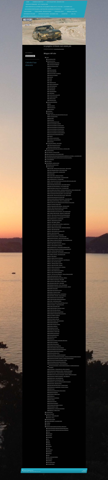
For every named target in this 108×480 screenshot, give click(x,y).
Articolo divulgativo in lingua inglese (56, 129)
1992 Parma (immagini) (53, 403)
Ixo (48, 439)
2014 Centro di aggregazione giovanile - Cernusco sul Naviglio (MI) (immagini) (65, 356)
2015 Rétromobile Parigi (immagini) (56, 351)
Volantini (51, 136)
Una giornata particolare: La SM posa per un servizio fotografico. (59, 157)
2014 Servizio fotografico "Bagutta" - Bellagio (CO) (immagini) (61, 358)
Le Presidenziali (52, 87)
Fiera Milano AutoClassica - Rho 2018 (56, 279)
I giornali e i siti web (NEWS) (54, 139)
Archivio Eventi (50, 166)
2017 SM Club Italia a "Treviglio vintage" (57, 308)
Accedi (84, 470)
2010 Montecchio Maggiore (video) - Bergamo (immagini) (60, 371)
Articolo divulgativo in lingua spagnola (57, 132)
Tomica (48, 444)
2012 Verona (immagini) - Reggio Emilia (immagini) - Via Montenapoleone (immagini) (64, 366)
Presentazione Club (51, 59)
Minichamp (49, 433)
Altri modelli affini (51, 462)
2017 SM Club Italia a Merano (54, 310)
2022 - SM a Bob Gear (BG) (54, 229)
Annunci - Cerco (50, 417)
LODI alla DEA (52, 173)
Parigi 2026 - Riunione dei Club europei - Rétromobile (60, 168)
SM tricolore (51, 120)
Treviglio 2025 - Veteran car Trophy (56, 175)
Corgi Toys (49, 435)
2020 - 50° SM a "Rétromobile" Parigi (56, 250)
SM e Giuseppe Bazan (53, 116)
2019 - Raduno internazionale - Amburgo (57, 267)
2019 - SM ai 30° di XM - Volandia (55, 265)
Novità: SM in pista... (53, 336)
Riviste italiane (52, 105)
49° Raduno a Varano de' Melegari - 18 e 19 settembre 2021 (60, 240)
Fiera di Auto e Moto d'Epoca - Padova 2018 (57, 281)
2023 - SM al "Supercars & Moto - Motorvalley (58, 207)
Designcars (49, 437)
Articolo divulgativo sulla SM (55, 123)
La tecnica (51, 77)
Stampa (24, 470)
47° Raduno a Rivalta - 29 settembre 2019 (57, 254)
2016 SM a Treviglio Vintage (54, 324)
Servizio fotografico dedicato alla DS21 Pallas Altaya (57, 428)
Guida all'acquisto (52, 100)
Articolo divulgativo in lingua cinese (56, 125)
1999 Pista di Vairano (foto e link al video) (57, 390)
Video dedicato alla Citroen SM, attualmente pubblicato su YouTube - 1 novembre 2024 (63, 155)
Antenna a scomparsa (53, 75)
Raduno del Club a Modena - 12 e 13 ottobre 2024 (59, 186)
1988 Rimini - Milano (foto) (54, 410)
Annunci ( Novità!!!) (50, 414)
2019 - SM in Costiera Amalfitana (55, 272)
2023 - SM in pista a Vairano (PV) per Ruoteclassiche (59, 215)
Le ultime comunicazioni (54, 138)
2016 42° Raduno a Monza (54, 319)
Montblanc (49, 460)
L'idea (50, 68)
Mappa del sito (30, 470)
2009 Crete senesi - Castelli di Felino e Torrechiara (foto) (60, 372)
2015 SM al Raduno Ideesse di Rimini (56, 347)
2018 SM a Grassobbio (53, 288)
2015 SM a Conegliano (53, 342)
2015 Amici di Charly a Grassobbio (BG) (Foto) (58, 340)
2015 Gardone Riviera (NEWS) (55, 345)
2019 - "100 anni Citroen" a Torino (55, 263)
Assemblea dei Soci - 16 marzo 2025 (56, 179)
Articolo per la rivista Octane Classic (56, 134)
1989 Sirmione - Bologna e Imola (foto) (56, 408)
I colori (50, 80)
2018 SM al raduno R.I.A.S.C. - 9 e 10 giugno (57, 293)
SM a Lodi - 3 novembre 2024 (55, 182)
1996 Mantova (51, 396)
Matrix (48, 442)
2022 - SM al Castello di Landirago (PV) (56, 231)
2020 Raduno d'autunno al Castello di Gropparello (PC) (60, 249)
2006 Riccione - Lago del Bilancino (56, 378)
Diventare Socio (49, 412)
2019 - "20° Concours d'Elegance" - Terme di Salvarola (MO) (61, 274)
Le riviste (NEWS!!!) (50, 159)
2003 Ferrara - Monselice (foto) (55, 383)
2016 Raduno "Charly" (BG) (54, 331)
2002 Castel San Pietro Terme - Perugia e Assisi (58, 385)
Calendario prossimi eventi (52, 164)
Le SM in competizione (53, 84)
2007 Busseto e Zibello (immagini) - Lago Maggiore (59, 376)
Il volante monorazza (53, 96)
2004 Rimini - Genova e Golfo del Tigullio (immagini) (60, 381)
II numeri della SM (52, 71)
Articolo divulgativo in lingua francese (56, 127)
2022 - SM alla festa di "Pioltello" (55, 220)
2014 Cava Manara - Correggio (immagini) (57, 354)
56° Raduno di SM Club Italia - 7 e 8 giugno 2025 (58, 177)
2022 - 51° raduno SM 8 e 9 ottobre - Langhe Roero (59, 224)
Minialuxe (49, 451)
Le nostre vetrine (50, 464)
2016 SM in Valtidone (53, 326)
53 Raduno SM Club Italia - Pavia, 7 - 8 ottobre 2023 (59, 200)
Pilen (48, 455)
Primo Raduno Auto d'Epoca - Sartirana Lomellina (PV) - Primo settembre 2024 (65, 190)
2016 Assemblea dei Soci (54, 335)
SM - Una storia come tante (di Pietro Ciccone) (58, 114)
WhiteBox (49, 446)
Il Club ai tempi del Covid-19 (54, 145)
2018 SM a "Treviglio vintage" (54, 292)
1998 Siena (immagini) (53, 392)
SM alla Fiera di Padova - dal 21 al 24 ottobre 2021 (59, 238)
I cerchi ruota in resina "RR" (54, 95)
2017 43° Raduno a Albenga (54, 315)
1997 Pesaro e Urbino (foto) (54, 394)
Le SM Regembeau (52, 91)
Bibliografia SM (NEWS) (52, 102)
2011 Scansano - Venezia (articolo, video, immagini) (59, 369)
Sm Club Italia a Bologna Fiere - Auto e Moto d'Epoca (59, 184)
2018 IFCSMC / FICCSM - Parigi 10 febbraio (57, 295)
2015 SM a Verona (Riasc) (54, 344)
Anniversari (51, 141)
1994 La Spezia (52, 399)
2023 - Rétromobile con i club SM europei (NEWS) (59, 216)
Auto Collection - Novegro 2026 (52, 152)
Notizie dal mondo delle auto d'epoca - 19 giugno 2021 (58, 148)
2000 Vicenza (51, 388)
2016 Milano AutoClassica (54, 333)
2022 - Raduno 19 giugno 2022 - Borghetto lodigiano (59, 227)
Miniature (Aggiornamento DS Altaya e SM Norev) (56, 426)
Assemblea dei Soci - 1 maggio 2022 (56, 234)
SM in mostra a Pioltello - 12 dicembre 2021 (57, 236)
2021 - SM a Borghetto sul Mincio (55, 245)
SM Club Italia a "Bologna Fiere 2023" (56, 209)
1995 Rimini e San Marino (54, 397)
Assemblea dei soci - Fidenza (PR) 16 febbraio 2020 (59, 247)
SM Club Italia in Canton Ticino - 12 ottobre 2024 (59, 188)
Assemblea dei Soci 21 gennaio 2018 (56, 297)
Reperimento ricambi (50, 419)
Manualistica (51, 109)
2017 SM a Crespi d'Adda (54, 317)
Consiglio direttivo (50, 150)
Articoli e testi (50, 112)
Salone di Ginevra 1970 (53, 66)
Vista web (84, 471)
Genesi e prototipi (52, 69)
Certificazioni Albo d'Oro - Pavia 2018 (56, 283)
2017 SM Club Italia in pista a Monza (56, 311)
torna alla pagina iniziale (59, 49)
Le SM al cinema (52, 98)
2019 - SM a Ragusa (52, 256)
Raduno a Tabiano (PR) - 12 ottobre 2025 (57, 172)
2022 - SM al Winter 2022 (54, 233)
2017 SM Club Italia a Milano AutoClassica (57, 299)
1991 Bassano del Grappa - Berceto (56, 405)
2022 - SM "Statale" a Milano (54, 222)
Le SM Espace (51, 93)
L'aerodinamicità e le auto (54, 121)
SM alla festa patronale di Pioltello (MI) (56, 197)
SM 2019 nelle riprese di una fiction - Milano (58, 277)
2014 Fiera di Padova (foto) (54, 353)
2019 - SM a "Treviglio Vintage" (55, 261)
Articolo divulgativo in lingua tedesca (56, 130)
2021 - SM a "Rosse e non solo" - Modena (57, 243)
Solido (48, 448)
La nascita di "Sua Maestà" (54, 64)
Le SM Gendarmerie (53, 86)
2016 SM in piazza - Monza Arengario (56, 320)
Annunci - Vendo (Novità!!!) (53, 415)
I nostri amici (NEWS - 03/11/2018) (54, 143)
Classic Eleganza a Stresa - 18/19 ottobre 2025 (58, 170)
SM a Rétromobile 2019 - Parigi (55, 276)
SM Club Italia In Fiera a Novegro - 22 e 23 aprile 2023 (59, 211)
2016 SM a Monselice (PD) (54, 329)
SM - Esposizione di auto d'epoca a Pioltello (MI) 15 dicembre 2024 (62, 181)
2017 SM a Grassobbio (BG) (54, 306)
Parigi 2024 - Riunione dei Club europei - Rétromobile (60, 195)
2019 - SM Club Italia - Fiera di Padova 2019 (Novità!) (59, 252)
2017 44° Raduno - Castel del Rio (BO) (56, 304)
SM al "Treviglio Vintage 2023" (55, 204)
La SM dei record (52, 82)
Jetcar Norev (49, 449)
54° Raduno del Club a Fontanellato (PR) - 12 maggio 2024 (60, 191)
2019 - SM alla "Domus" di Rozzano (56, 258)
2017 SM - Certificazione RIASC (55, 301)
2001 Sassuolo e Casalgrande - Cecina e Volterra (58, 387)
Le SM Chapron (52, 89)
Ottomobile (49, 458)
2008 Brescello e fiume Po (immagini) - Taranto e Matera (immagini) (62, 374)
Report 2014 (51, 118)
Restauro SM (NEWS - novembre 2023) (54, 421)
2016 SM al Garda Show (53, 322)
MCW (48, 440)
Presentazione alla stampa (54, 62)
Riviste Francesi (52, 107)
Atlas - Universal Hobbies (52, 457)
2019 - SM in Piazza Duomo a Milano (56, 270)
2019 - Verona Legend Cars (54, 268)
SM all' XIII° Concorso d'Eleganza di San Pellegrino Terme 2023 (61, 202)
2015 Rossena (51, 338)
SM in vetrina (49, 161)
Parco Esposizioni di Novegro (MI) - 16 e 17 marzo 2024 (60, 193)
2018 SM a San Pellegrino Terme (55, 290)
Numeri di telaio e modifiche (55, 73)
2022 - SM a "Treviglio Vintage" (55, 225)
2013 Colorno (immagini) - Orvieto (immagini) (58, 363)
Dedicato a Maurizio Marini (54, 147)
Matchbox (49, 453)
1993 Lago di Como (52, 401)
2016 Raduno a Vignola (53, 328)
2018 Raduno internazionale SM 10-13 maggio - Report (60, 286)
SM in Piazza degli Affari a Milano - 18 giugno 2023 (59, 206)
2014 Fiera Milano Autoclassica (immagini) (57, 362)
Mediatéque (49, 111)
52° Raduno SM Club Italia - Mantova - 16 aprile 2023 (59, 213)
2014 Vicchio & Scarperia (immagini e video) (58, 360)
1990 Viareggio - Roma (53, 406)
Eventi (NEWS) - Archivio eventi (52, 163)
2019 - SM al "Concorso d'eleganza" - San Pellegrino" (59, 259)
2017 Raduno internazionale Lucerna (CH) (57, 313)
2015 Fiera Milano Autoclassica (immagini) (57, 349)
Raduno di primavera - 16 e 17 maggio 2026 (55, 154)
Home (47, 57)
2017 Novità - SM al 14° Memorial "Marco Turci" (58, 302)
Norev (48, 431)
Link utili (48, 424)
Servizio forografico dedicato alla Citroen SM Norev (57, 430)
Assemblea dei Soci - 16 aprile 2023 (56, 218)
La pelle (50, 78)
